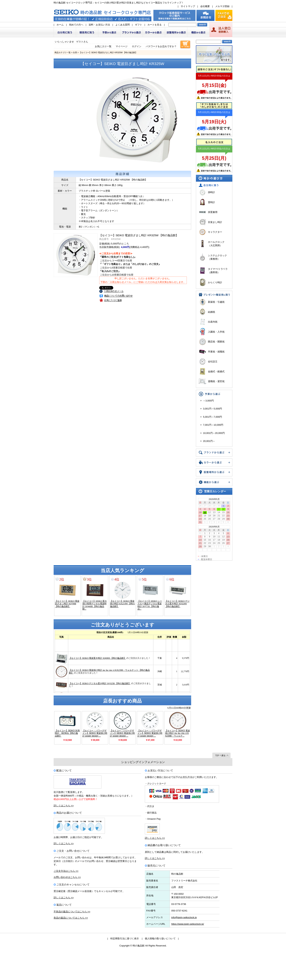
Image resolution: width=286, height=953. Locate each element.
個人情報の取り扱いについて (160, 938)
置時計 (211, 202)
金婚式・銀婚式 (216, 371)
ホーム (60, 24)
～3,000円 (208, 400)
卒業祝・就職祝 (216, 351)
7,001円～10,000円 (213, 424)
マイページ (121, 46)
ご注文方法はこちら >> (66, 871)
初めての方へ (76, 24)
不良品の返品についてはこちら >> (72, 911)
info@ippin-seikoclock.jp (184, 917)
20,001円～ (209, 441)
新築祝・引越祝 (216, 302)
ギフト (138, 24)
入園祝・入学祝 (216, 331)
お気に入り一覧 (103, 46)
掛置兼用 (212, 212)
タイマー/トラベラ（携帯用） (218, 271)
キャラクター (215, 232)
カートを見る (154, 24)
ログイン (136, 46)
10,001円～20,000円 (214, 433)
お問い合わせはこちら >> (67, 877)
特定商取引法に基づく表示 (124, 938)
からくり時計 (215, 282)
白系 (75, 52)
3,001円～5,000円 (212, 408)
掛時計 (211, 192)
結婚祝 (211, 312)
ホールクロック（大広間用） (216, 244)
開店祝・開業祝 (216, 341)
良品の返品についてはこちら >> (71, 917)
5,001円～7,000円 (212, 416)
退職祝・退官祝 (216, 381)
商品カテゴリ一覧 (63, 52)
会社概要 (205, 6)
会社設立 (212, 361)
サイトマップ (188, 6)
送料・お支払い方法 (99, 24)
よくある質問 (122, 24)
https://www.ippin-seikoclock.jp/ (187, 924)
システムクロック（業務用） (217, 257)
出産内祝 (212, 321)
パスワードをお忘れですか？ (161, 46)
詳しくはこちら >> (64, 805)
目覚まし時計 (215, 222)
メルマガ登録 (222, 6)
